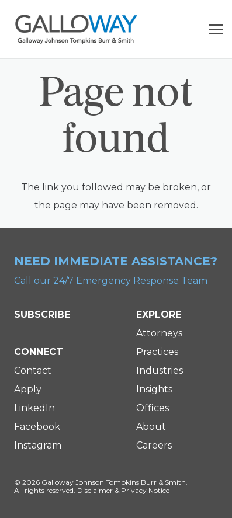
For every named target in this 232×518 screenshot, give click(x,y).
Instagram (37, 445)
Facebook (37, 426)
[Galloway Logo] (76, 29)
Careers (154, 445)
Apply (27, 389)
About (151, 426)
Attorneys (159, 333)
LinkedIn (34, 407)
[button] (215, 29)
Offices (152, 407)
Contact (32, 370)
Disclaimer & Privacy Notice (123, 490)
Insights (154, 389)
